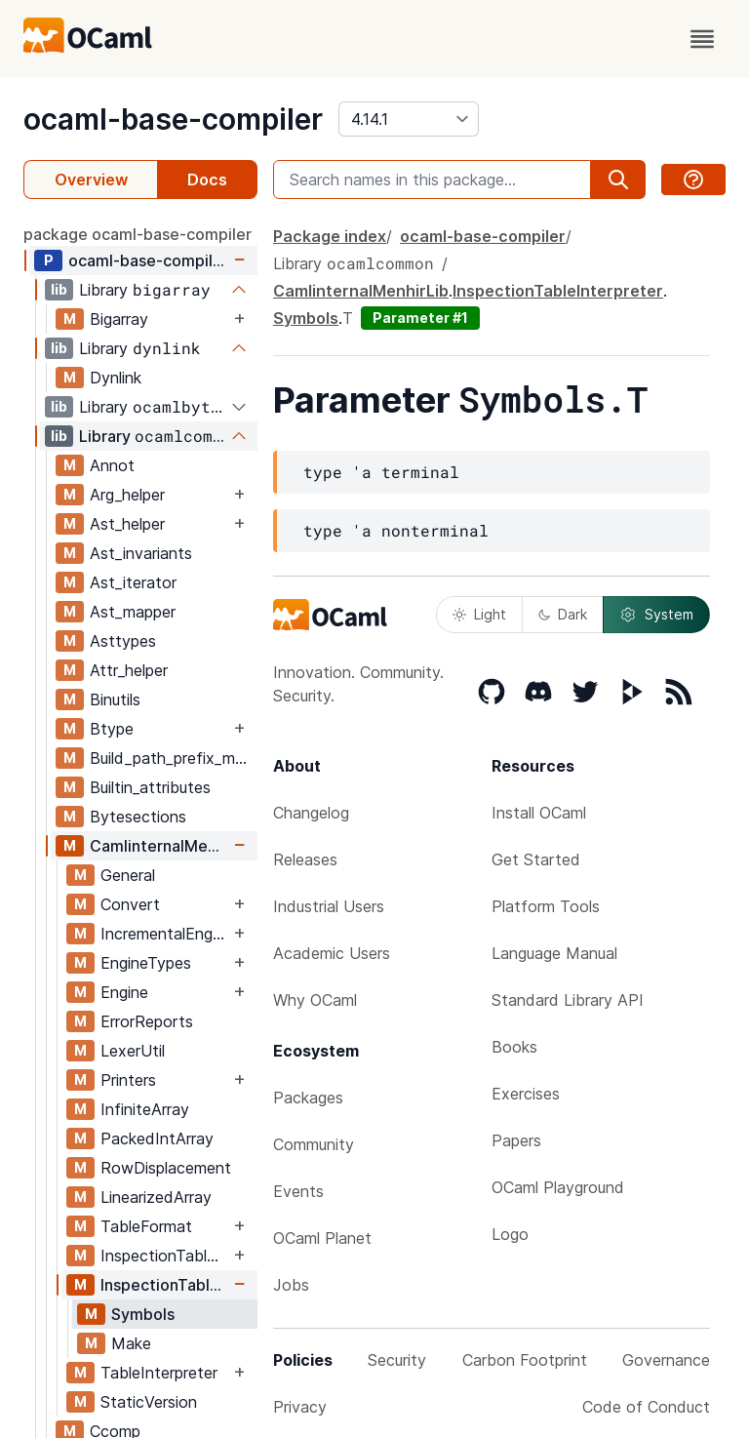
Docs (207, 179)
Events (298, 1191)
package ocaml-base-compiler (137, 234)
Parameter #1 (420, 317)
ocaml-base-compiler (173, 119)
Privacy (300, 1407)
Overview (91, 179)
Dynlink (115, 377)
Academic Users (331, 953)
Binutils (115, 699)
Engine (124, 992)
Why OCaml (315, 1000)
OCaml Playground (558, 1187)
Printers (128, 1080)
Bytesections (138, 816)
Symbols (143, 1314)
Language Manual (554, 953)
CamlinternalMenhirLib (159, 846)
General (127, 875)
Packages (308, 1097)
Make (131, 1343)
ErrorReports (146, 1021)
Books (514, 1047)
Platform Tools (546, 906)
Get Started (536, 859)
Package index (329, 236)
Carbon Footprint (524, 1360)
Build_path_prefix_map (171, 758)
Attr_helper (129, 670)
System (656, 614)
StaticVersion (148, 1402)
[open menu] (702, 39)
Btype (112, 729)
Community (313, 1144)
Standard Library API (568, 1000)
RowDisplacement (165, 1168)
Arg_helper (127, 494)
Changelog (311, 812)
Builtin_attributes (150, 787)
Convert (130, 904)
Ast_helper (127, 524)
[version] (408, 119)
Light (479, 614)
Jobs (291, 1285)
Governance (666, 1360)
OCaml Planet (322, 1238)
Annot (112, 465)
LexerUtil (132, 1050)
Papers (516, 1140)
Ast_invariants (141, 553)
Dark (562, 614)
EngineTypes (145, 963)
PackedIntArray (157, 1138)
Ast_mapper (133, 611)
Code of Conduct (646, 1407)
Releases (305, 859)
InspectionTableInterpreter (164, 1285)
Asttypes (123, 641)
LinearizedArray (156, 1197)
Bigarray (119, 319)
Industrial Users (328, 906)
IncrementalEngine (164, 933)
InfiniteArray (144, 1109)
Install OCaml (539, 812)
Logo (510, 1234)
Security (397, 1360)
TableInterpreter (158, 1372)
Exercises (526, 1093)
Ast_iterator (133, 582)
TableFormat (146, 1226)
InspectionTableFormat (164, 1255)
